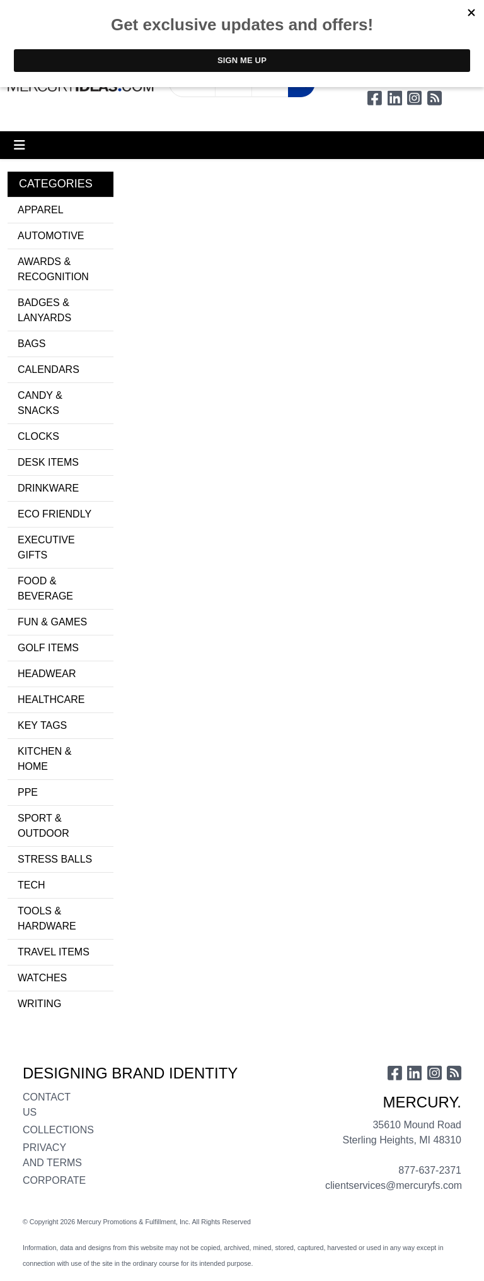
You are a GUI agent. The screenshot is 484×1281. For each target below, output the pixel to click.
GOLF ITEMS (48, 647)
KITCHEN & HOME (44, 759)
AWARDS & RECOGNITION (53, 269)
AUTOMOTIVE (51, 235)
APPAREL (41, 209)
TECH (31, 885)
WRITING (39, 1003)
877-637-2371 (429, 1170)
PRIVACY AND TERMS (52, 1155)
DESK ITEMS (48, 462)
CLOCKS (38, 436)
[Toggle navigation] (19, 145)
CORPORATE (53, 1180)
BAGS (31, 343)
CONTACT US (47, 1105)
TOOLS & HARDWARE (47, 918)
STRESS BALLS (55, 859)
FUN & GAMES (52, 622)
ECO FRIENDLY (54, 514)
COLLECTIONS (53, 1130)
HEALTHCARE (51, 699)
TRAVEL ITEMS (53, 952)
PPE (28, 792)
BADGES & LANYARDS (44, 310)
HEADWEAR (47, 673)
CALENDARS (48, 369)
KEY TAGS (42, 725)
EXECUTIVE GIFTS (46, 547)
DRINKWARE (48, 488)
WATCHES (42, 977)
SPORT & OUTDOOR (43, 826)
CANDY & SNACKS (40, 403)
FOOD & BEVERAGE (45, 588)
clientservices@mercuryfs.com (393, 1185)
